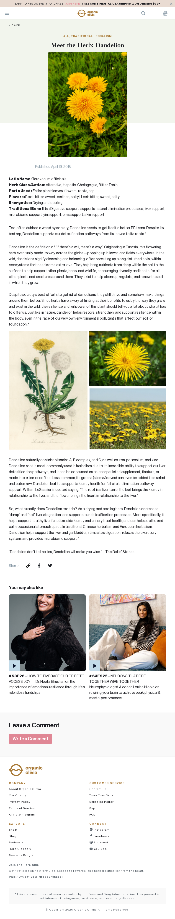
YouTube (100, 848)
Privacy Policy (20, 801)
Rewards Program (22, 855)
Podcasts (16, 842)
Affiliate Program (22, 814)
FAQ (92, 814)
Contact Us (98, 789)
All (66, 36)
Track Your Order (102, 795)
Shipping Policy (101, 801)
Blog (12, 836)
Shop (13, 829)
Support (95, 808)
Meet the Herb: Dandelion (87, 45)
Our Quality (17, 795)
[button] (87, 13)
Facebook (101, 836)
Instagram (101, 829)
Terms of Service (22, 808)
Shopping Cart (165, 13)
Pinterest (100, 842)
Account (154, 13)
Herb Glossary (20, 848)
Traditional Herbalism (91, 36)
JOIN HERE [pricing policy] (72, 3)
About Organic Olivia (25, 789)
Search (143, 13)
